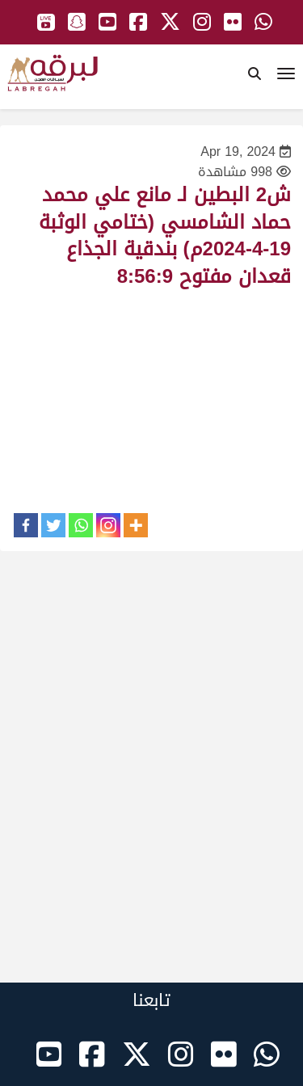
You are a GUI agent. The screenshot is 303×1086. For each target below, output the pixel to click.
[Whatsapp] (81, 525)
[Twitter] (53, 525)
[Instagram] (108, 525)
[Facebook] (26, 525)
